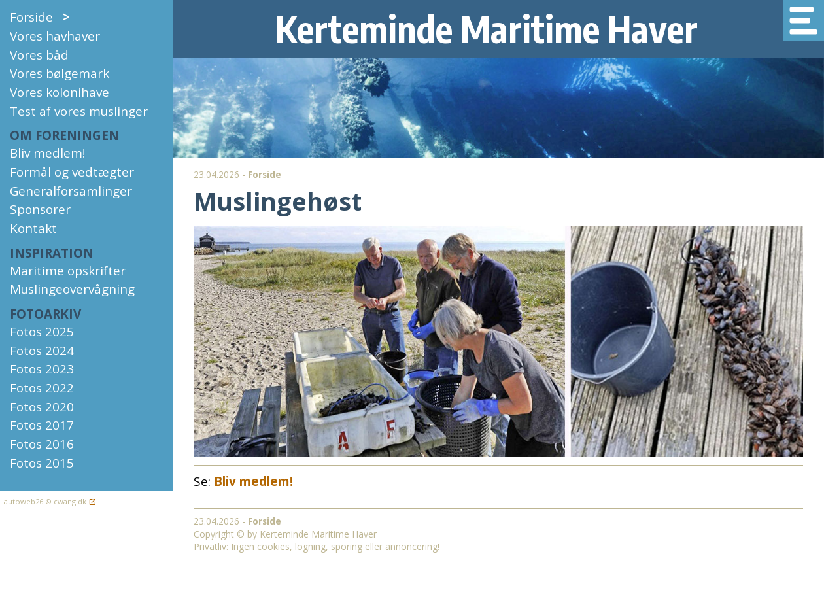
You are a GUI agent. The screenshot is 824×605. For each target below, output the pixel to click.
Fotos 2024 (42, 350)
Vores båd (39, 54)
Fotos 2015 (42, 463)
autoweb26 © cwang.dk (48, 501)
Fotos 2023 (42, 368)
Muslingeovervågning (72, 289)
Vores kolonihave (59, 92)
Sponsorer (40, 209)
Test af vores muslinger (79, 111)
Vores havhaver (55, 35)
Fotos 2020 (42, 406)
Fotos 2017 (42, 425)
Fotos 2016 (42, 444)
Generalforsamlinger (71, 190)
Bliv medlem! (47, 153)
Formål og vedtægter (72, 172)
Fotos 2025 (42, 331)
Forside (40, 17)
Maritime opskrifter (68, 270)
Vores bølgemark (59, 73)
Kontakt (33, 228)
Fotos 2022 (42, 387)
